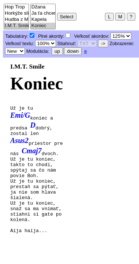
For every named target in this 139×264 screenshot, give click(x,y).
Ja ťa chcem (43, 13)
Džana (43, 7)
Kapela (43, 19)
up (57, 51)
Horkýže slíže (16, 13)
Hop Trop (16, 7)
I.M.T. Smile (16, 26)
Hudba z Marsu (16, 19)
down (73, 51)
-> (103, 43)
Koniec (43, 26)
